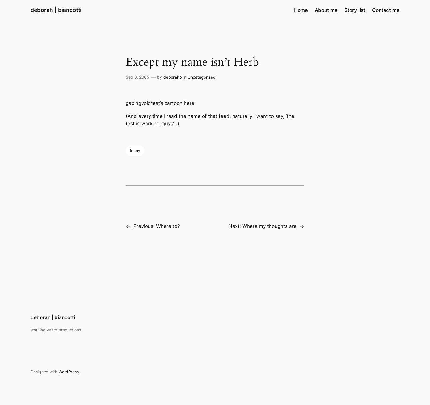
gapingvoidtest (143, 103)
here (189, 103)
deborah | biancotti (56, 9)
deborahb (172, 77)
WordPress (69, 371)
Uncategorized (202, 77)
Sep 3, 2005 (137, 77)
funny (135, 150)
